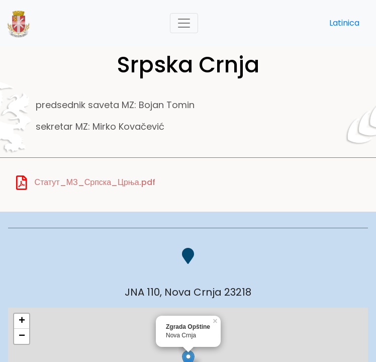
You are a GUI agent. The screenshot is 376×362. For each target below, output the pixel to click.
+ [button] (22, 321)
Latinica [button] (344, 23)
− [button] (22, 336)
